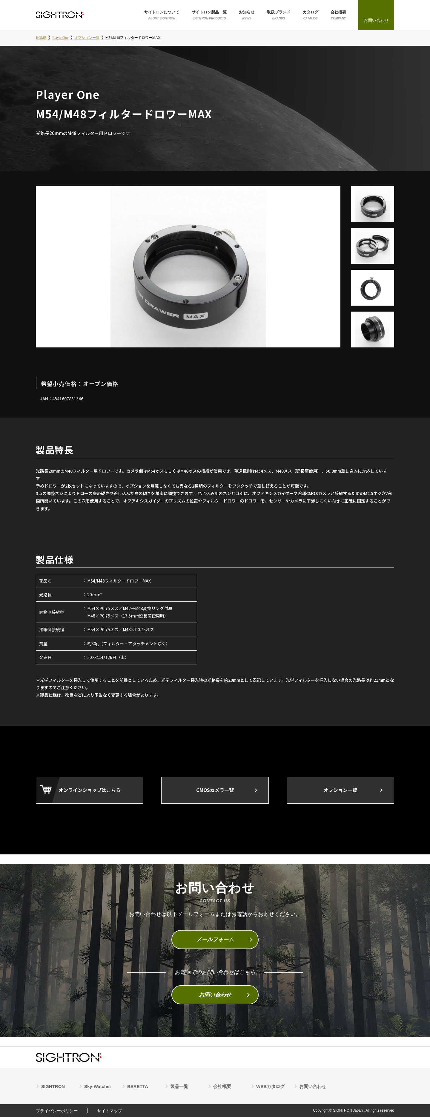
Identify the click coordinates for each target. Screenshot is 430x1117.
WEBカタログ (270, 1086)
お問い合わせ (215, 995)
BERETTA (137, 1086)
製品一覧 (179, 1086)
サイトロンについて (161, 15)
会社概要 (338, 15)
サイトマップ (109, 1110)
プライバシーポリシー (57, 1110)
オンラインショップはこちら (90, 789)
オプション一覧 (340, 789)
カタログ (310, 15)
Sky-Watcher (97, 1086)
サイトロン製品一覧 (209, 15)
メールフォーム (215, 940)
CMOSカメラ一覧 (215, 789)
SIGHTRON (53, 1086)
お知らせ (246, 15)
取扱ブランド (278, 15)
